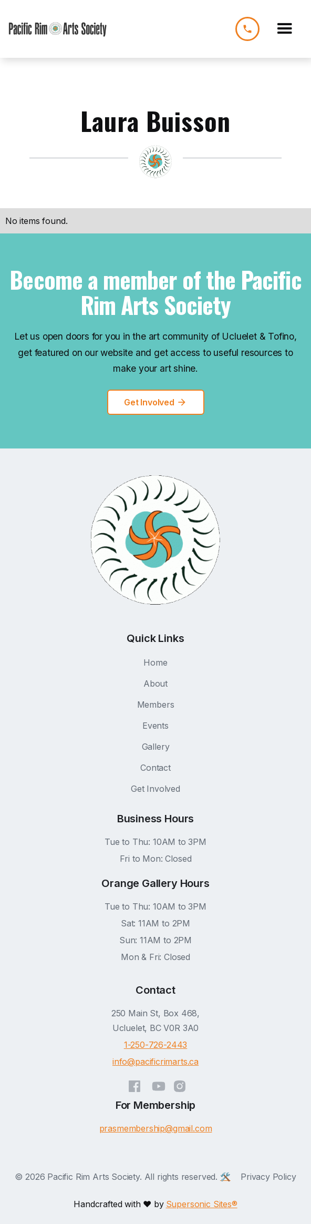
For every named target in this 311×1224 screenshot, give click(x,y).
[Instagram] (179, 1083)
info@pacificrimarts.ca (155, 1061)
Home (155, 662)
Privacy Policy (268, 1176)
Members (155, 704)
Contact (155, 767)
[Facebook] (134, 1083)
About (155, 683)
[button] (285, 29)
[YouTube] (158, 1083)
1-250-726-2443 (156, 1044)
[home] (57, 29)
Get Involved (155, 788)
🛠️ (225, 1176)
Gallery (156, 746)
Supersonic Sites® (201, 1204)
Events (155, 725)
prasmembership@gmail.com (155, 1128)
